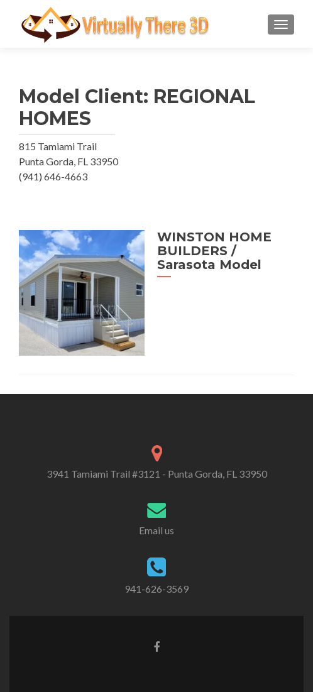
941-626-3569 (156, 589)
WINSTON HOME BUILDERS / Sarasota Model (214, 250)
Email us (156, 530)
